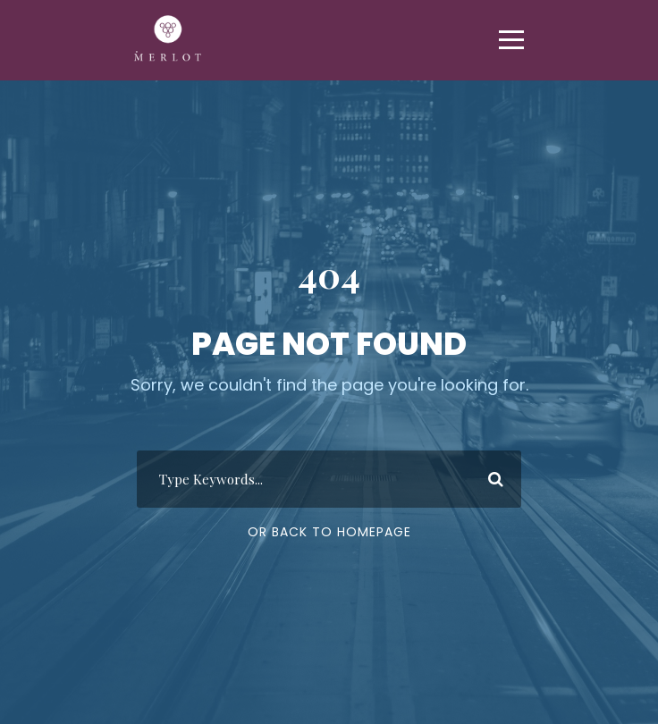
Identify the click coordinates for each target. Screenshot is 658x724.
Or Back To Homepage (329, 532)
